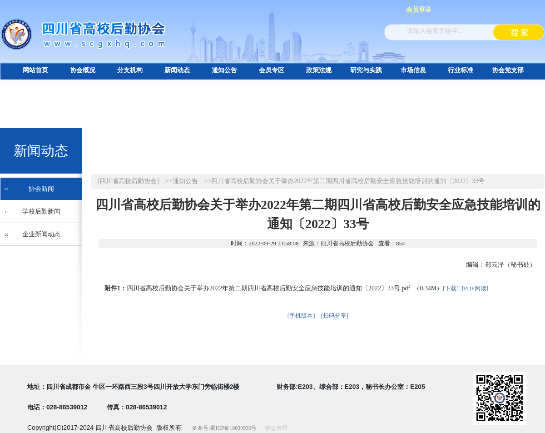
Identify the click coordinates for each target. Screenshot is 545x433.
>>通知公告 (181, 181)
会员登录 (418, 9)
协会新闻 (41, 188)
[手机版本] (301, 315)
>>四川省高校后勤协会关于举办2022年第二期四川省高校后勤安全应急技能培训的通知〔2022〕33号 (344, 181)
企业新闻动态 (41, 234)
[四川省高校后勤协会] (128, 181)
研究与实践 (366, 70)
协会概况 (82, 70)
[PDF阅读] (475, 288)
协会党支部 (508, 70)
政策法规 (319, 70)
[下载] (451, 288)
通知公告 (224, 70)
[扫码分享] (335, 315)
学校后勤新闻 (41, 211)
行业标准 (460, 70)
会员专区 (271, 70)
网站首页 (35, 70)
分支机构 (130, 70)
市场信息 (413, 70)
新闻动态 (177, 70)
